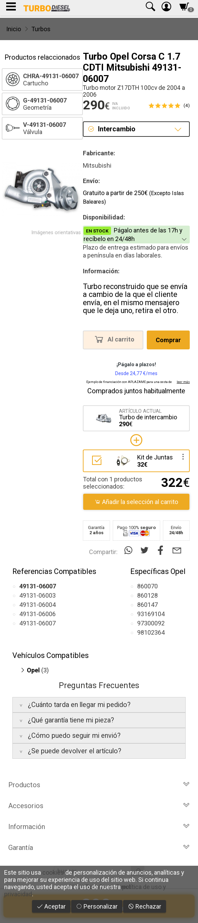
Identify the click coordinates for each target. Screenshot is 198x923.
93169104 (151, 614)
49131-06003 (37, 595)
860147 (147, 604)
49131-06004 (37, 604)
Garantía (99, 847)
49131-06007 (37, 623)
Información (99, 827)
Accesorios (99, 806)
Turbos (41, 29)
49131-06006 (37, 614)
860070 (147, 586)
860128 (147, 595)
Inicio (13, 29)
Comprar (168, 340)
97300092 (151, 623)
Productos (99, 785)
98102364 (151, 632)
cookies (53, 872)
